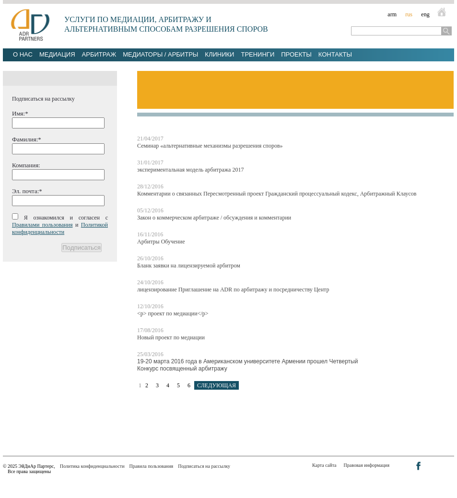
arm (392, 14)
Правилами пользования (42, 224)
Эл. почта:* (27, 191)
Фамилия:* (26, 139)
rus (408, 14)
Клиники (219, 54)
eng (425, 14)
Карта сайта (324, 465)
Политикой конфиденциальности (60, 228)
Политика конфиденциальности (92, 466)
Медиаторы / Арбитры (160, 54)
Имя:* (20, 113)
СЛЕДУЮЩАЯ (216, 385)
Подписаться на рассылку (204, 466)
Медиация (57, 54)
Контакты (335, 54)
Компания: (26, 165)
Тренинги (257, 54)
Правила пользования (151, 466)
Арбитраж (99, 54)
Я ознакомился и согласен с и (60, 224)
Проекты (296, 54)
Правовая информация (366, 465)
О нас (23, 54)
